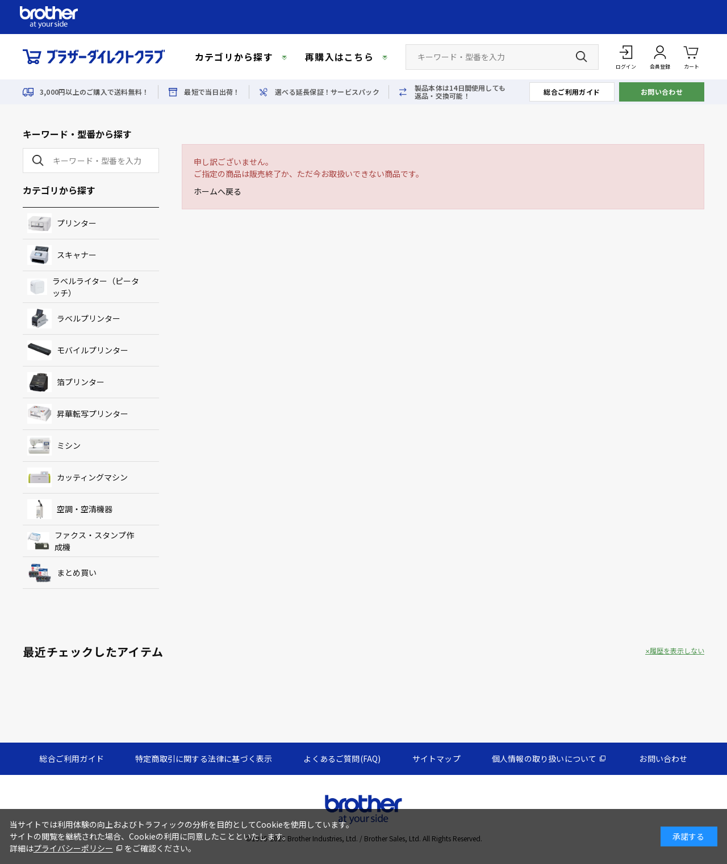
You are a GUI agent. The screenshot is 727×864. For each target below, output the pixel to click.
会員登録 (660, 66)
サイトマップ (436, 758)
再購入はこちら (339, 57)
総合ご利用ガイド (572, 91)
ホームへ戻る (217, 191)
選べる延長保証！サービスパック (327, 92)
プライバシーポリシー (73, 848)
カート (691, 56)
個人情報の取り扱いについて (544, 758)
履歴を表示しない (677, 650)
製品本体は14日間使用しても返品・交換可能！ (460, 92)
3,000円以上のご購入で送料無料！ (94, 92)
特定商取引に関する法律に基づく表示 (203, 758)
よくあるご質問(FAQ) (342, 758)
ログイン (626, 66)
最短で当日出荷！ (212, 92)
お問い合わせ (662, 91)
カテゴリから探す (234, 57)
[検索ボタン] (581, 56)
